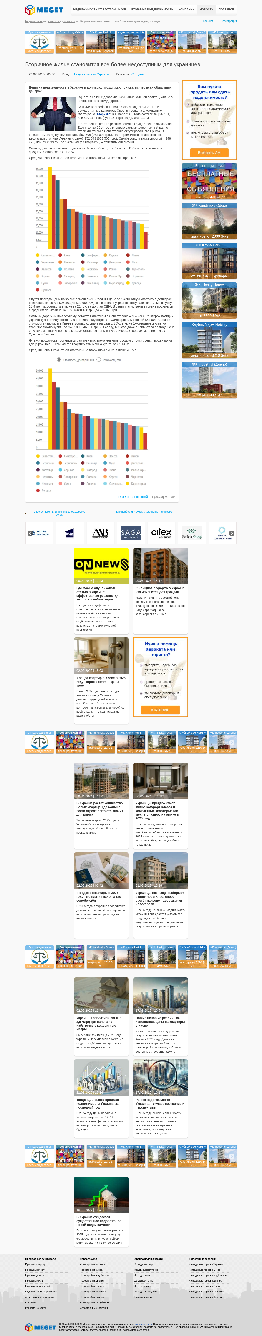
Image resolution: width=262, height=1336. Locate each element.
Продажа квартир (35, 1264)
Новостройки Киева (91, 1269)
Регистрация (229, 21)
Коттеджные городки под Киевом (208, 1275)
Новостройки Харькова (93, 1291)
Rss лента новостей (133, 497)
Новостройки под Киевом (94, 1275)
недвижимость (143, 1324)
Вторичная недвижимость (152, 9)
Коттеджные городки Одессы (205, 1286)
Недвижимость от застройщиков (99, 9)
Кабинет (208, 21)
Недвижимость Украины (91, 74)
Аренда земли (142, 1286)
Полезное (226, 9)
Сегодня (137, 74)
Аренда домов (142, 1275)
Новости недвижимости (61, 21)
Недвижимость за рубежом (41, 1291)
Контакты (30, 1302)
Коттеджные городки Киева (204, 1269)
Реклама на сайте (35, 1307)
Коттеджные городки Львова (205, 1297)
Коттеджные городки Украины (206, 1264)
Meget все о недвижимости (41, 1327)
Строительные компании (94, 1307)
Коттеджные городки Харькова (206, 1291)
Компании (186, 9)
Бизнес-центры (143, 1297)
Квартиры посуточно (146, 1269)
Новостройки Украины (93, 1264)
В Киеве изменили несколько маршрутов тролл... (59, 513)
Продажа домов (34, 1275)
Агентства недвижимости (39, 1297)
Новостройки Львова (92, 1297)
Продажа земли (34, 1280)
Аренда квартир (143, 1264)
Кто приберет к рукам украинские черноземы (144, 511)
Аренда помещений (145, 1291)
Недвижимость (34, 21)
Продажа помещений (37, 1286)
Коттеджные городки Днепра (205, 1280)
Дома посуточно (143, 1280)
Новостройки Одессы (92, 1286)
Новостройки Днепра (92, 1280)
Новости (206, 9)
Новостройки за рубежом (94, 1302)
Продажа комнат (35, 1269)
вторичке (103, 114)
